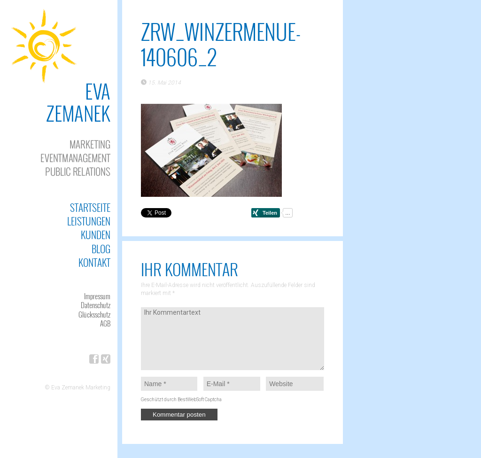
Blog (101, 248)
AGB (105, 323)
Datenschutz (95, 305)
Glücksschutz (94, 314)
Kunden (95, 234)
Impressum (97, 296)
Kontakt (94, 262)
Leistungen (88, 221)
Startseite (90, 207)
